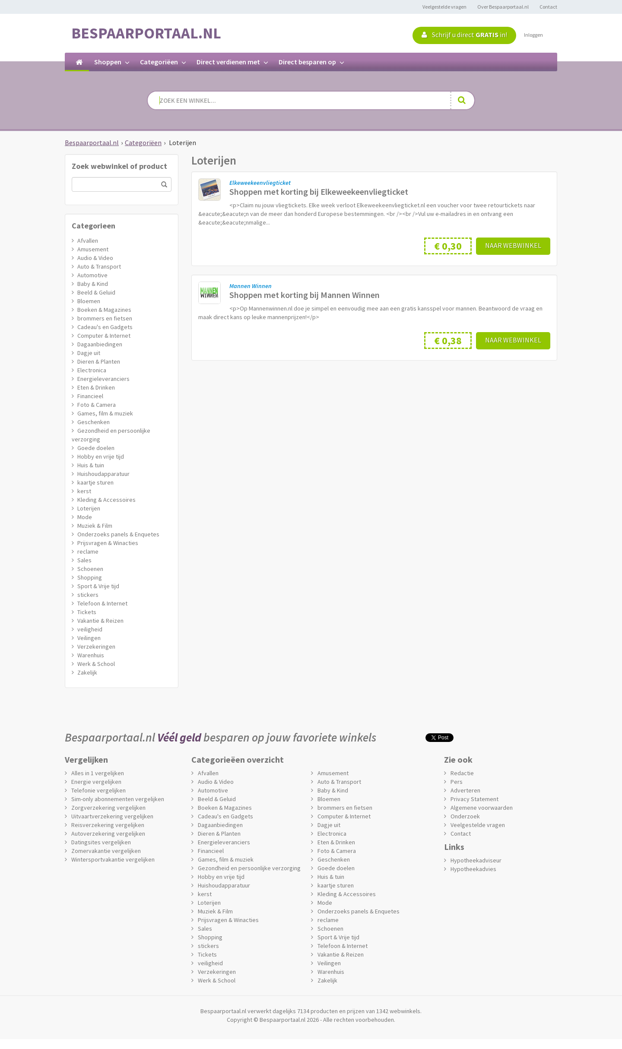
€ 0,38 (448, 340)
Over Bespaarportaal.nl (503, 6)
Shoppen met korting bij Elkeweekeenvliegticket (318, 191)
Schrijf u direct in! (464, 34)
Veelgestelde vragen (444, 6)
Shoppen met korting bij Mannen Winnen (304, 294)
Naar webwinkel (513, 245)
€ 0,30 (448, 246)
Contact (548, 6)
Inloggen (533, 35)
